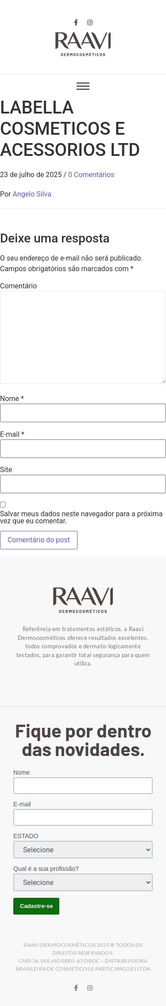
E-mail (12, 434)
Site (6, 469)
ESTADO (26, 836)
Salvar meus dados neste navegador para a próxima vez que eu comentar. (81, 518)
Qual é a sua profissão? (46, 869)
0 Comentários (91, 174)
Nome (12, 398)
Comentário (18, 286)
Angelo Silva (32, 194)
